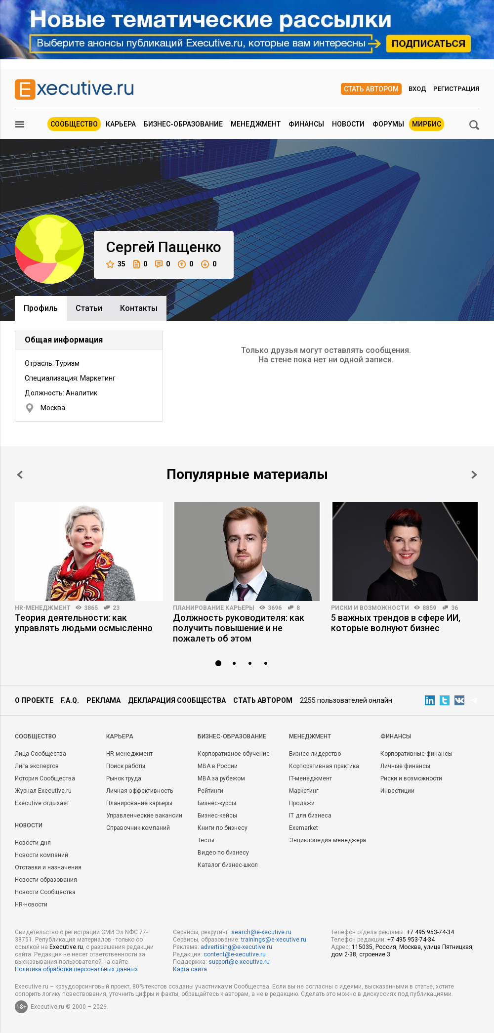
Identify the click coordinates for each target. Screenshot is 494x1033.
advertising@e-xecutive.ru (236, 947)
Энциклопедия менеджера (327, 840)
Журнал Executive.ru (43, 790)
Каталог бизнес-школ (228, 864)
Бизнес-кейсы (217, 815)
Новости (348, 124)
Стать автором (371, 89)
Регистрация (456, 88)
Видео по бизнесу (223, 852)
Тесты (206, 840)
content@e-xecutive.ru (235, 954)
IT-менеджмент (310, 778)
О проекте (34, 700)
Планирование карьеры (213, 607)
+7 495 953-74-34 (430, 932)
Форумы (388, 124)
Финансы (306, 124)
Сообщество (74, 124)
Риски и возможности (370, 607)
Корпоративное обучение (234, 753)
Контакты (139, 308)
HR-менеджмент (43, 607)
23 (116, 607)
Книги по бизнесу (222, 827)
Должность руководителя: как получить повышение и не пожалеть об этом (238, 628)
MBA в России (218, 766)
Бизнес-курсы (217, 803)
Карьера (121, 124)
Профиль (41, 308)
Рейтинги (210, 790)
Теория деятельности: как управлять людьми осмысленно (84, 622)
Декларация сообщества (177, 700)
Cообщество (35, 736)
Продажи (302, 803)
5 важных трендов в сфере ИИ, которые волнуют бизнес (395, 622)
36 (454, 607)
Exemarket (303, 827)
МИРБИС (426, 124)
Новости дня (33, 842)
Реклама (103, 700)
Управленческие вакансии (144, 815)
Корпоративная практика (324, 766)
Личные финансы (405, 766)
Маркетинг (304, 790)
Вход (417, 88)
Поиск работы (125, 766)
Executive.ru (66, 947)
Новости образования (46, 879)
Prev (20, 474)
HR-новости (31, 904)
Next (474, 474)
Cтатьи (89, 308)
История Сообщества (45, 778)
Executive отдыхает (42, 803)
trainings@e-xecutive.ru (273, 939)
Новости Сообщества (45, 892)
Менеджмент (256, 124)
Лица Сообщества (40, 753)
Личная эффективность (139, 790)
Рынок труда (123, 778)
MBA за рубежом (221, 778)
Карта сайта (190, 969)
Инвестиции (397, 790)
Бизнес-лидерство (315, 753)
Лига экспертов (37, 766)
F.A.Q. (70, 700)
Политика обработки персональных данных (76, 969)
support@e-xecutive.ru (239, 961)
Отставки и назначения (48, 867)
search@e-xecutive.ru (261, 932)
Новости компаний (41, 855)
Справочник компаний (138, 827)
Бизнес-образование (183, 124)
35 (115, 264)
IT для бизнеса (310, 815)
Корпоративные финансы (416, 753)
